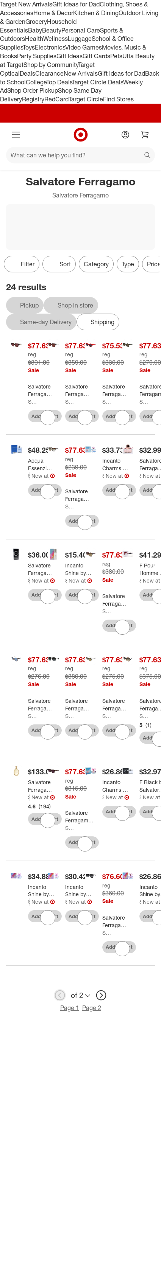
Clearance (49, 73)
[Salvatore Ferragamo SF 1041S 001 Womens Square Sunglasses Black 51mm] (116, 921)
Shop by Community (50, 64)
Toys (29, 47)
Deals (27, 73)
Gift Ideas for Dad (76, 4)
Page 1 (69, 1008)
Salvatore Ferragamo (33, 401)
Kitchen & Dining (96, 13)
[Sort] (59, 264)
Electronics (50, 47)
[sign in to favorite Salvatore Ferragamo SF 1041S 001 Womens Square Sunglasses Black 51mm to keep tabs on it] (122, 948)
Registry (33, 99)
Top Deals (59, 82)
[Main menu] (16, 134)
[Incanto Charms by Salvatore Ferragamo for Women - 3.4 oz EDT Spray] (115, 464)
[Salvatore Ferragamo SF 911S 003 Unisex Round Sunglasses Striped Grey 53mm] (116, 704)
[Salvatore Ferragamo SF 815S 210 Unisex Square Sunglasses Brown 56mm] (42, 704)
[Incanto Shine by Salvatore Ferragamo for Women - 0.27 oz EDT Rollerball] (78, 569)
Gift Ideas (69, 56)
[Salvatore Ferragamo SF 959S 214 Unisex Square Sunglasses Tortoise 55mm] (116, 600)
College (36, 82)
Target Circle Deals (97, 82)
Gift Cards (96, 56)
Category (96, 264)
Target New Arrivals (26, 4)
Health (34, 38)
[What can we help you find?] (80, 155)
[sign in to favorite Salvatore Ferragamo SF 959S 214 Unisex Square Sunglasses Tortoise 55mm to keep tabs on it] (122, 627)
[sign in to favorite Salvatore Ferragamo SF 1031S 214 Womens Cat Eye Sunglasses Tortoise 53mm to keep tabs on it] (84, 522)
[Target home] (80, 134)
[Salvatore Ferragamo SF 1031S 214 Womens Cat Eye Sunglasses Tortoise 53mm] (79, 495)
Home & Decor (53, 13)
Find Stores (118, 99)
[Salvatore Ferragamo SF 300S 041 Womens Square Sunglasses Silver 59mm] (79, 704)
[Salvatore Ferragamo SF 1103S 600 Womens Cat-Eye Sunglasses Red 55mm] (116, 390)
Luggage (80, 38)
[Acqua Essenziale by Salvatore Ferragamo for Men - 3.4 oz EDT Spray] (41, 464)
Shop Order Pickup (32, 90)
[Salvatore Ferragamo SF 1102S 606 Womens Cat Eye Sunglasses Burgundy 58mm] (79, 390)
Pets (116, 56)
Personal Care (80, 30)
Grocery (36, 21)
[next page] (101, 995)
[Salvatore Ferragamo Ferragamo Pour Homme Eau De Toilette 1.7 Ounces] (41, 569)
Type (128, 264)
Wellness (55, 38)
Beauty (51, 30)
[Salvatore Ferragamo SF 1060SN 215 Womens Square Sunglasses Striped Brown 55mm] (42, 390)
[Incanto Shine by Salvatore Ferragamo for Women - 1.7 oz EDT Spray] (78, 890)
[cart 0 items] (145, 134)
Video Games (83, 47)
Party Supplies (36, 56)
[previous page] (60, 995)
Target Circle (86, 99)
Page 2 (91, 1008)
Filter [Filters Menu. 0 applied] (21, 264)
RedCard (56, 99)
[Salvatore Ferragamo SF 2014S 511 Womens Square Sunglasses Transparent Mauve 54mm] (79, 816)
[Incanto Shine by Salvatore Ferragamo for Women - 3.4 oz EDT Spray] (41, 890)
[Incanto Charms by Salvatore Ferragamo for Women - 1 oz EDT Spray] (115, 786)
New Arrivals (81, 73)
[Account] (125, 134)
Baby (35, 30)
